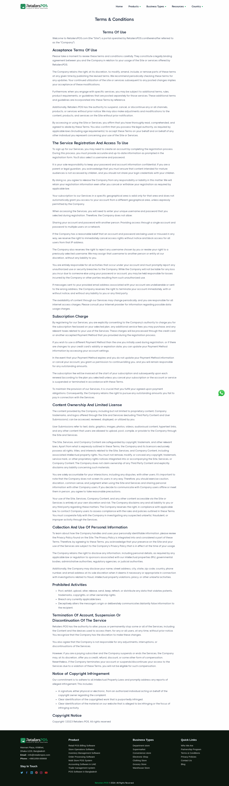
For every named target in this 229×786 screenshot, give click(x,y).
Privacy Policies (188, 757)
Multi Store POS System (80, 760)
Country (197, 6)
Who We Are (187, 745)
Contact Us (186, 760)
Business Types (156, 6)
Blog (183, 764)
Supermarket (139, 749)
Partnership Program (191, 749)
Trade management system (81, 768)
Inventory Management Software (84, 753)
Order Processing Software (81, 757)
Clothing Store (140, 760)
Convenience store (142, 753)
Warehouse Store (141, 768)
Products (135, 6)
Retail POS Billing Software (81, 745)
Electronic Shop (140, 757)
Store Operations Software (81, 749)
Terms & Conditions (190, 753)
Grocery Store (139, 764)
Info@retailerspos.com (38, 755)
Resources (179, 6)
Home (119, 6)
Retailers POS (101, 783)
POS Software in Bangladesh (82, 771)
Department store (141, 745)
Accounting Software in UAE (82, 764)
